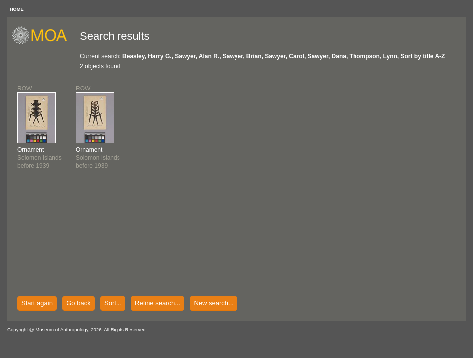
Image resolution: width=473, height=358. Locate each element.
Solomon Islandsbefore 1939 (39, 157)
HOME (17, 9)
